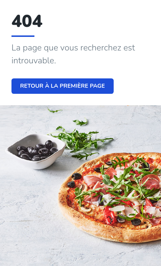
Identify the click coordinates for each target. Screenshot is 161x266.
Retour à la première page (62, 86)
